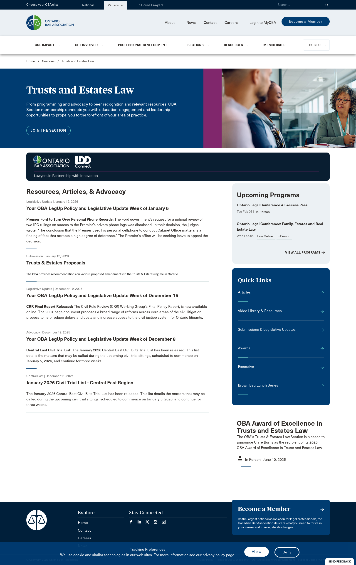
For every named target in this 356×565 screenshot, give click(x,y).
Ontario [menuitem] (115, 5)
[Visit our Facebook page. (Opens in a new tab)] (133, 520)
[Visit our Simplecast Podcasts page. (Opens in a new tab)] (164, 520)
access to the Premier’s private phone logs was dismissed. (105, 225)
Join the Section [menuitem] (48, 130)
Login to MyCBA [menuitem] (263, 22)
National (88, 5)
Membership (274, 45)
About (171, 22)
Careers (233, 22)
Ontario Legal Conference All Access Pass (272, 205)
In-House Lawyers (150, 5)
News (191, 22)
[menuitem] (49, 45)
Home (30, 61)
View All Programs (303, 252)
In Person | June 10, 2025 (265, 459)
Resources (233, 45)
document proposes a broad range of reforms (101, 312)
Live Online (265, 236)
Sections (196, 45)
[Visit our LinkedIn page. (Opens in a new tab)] (141, 520)
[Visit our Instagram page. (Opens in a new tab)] (158, 520)
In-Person (263, 212)
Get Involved (86, 45)
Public (315, 45)
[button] (327, 4)
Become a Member (305, 21)
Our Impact (44, 45)
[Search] (298, 4)
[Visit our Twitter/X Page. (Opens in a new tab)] (150, 520)
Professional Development (142, 45)
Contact (210, 22)
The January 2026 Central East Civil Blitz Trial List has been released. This (110, 350)
